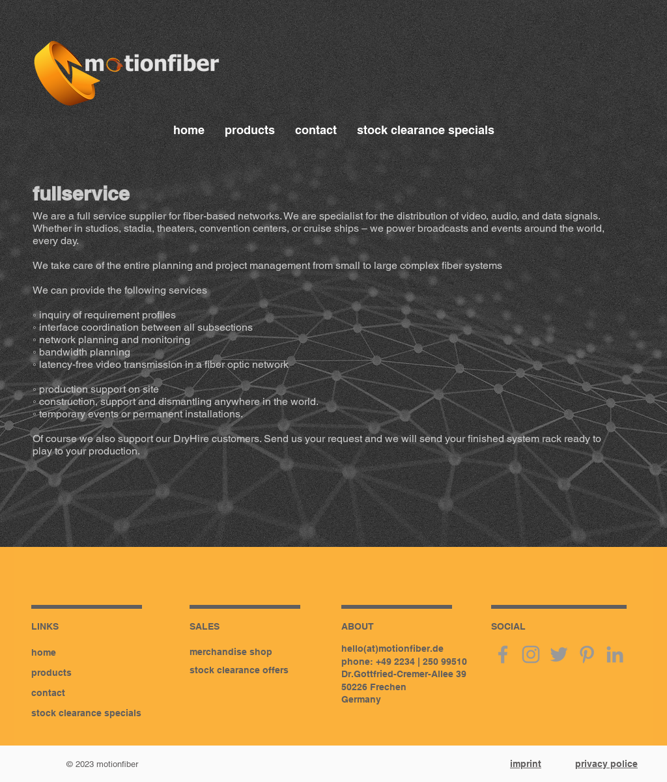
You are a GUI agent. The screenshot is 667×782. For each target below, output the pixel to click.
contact (48, 693)
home (43, 652)
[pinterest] (587, 654)
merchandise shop (231, 652)
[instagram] (531, 654)
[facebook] (503, 654)
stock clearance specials (86, 713)
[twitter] (559, 654)
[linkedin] (615, 654)
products (51, 672)
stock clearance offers (239, 670)
